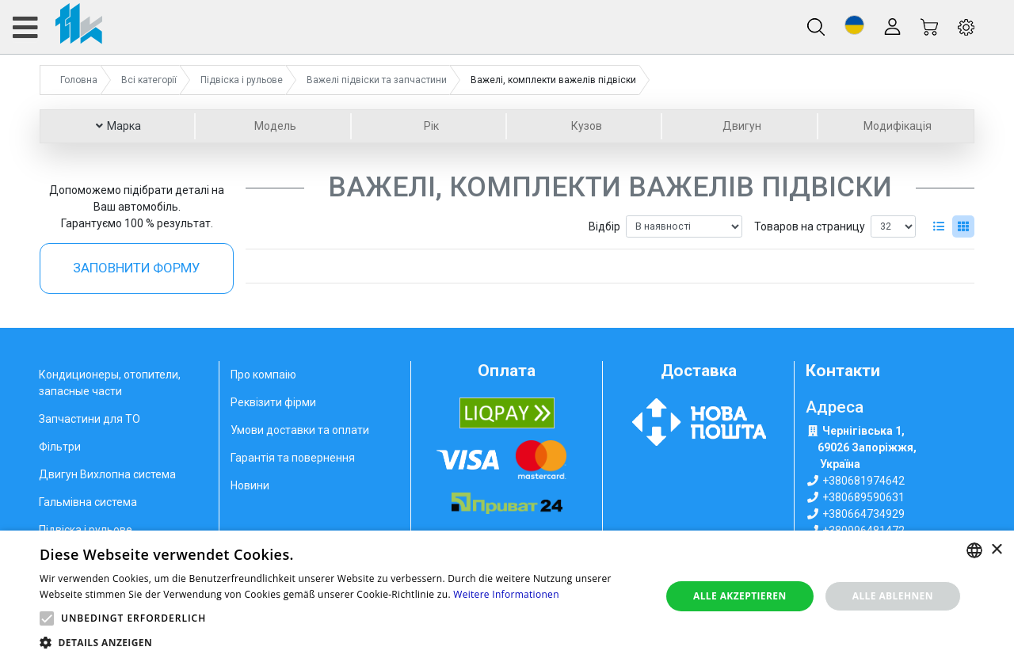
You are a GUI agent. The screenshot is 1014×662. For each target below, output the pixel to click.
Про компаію (263, 374)
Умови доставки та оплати (300, 430)
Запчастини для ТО (89, 419)
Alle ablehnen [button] (892, 596)
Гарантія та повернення (293, 457)
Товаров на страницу (809, 226)
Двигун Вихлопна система (107, 474)
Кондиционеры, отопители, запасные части (110, 383)
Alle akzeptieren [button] (740, 596)
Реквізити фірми (273, 402)
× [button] (996, 550)
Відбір (604, 226)
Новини (250, 485)
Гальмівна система (88, 502)
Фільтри (60, 446)
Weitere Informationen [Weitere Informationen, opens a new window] (506, 594)
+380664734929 (863, 514)
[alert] (507, 596)
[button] (854, 25)
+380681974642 (863, 480)
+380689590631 (863, 497)
